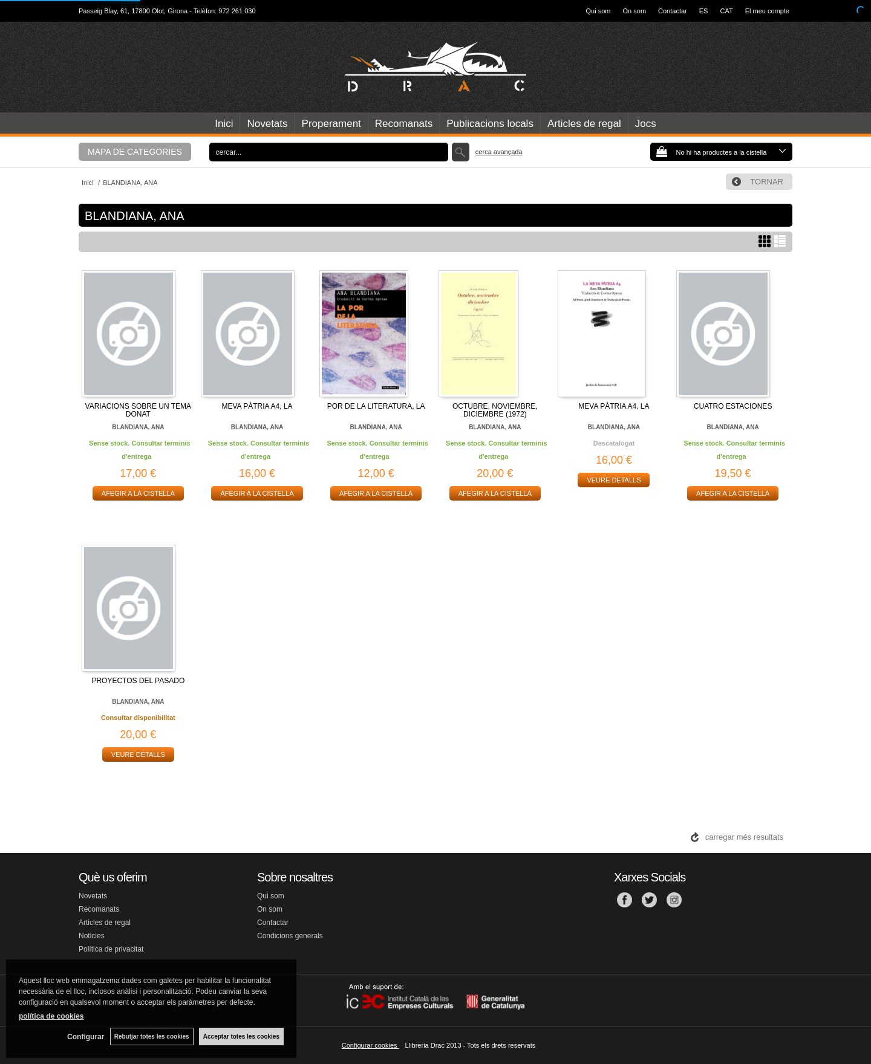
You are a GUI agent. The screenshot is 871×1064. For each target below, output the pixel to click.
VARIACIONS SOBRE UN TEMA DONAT (138, 410)
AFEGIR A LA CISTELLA (138, 493)
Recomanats (403, 123)
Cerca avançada (499, 151)
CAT (726, 11)
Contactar (672, 11)
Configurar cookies (370, 1045)
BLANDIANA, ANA (138, 427)
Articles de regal (584, 123)
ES (703, 11)
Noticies (92, 936)
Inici (224, 123)
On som (635, 11)
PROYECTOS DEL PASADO (137, 680)
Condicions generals (290, 936)
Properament (331, 123)
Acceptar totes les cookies (241, 1036)
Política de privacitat (111, 949)
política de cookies (51, 1016)
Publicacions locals (489, 123)
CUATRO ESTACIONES (733, 406)
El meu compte (767, 11)
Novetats (267, 123)
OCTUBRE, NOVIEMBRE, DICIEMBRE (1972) (495, 410)
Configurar (85, 1037)
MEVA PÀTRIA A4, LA (256, 406)
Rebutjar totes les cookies (151, 1036)
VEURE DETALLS (614, 480)
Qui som (598, 11)
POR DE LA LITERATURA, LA (376, 406)
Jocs (645, 123)
